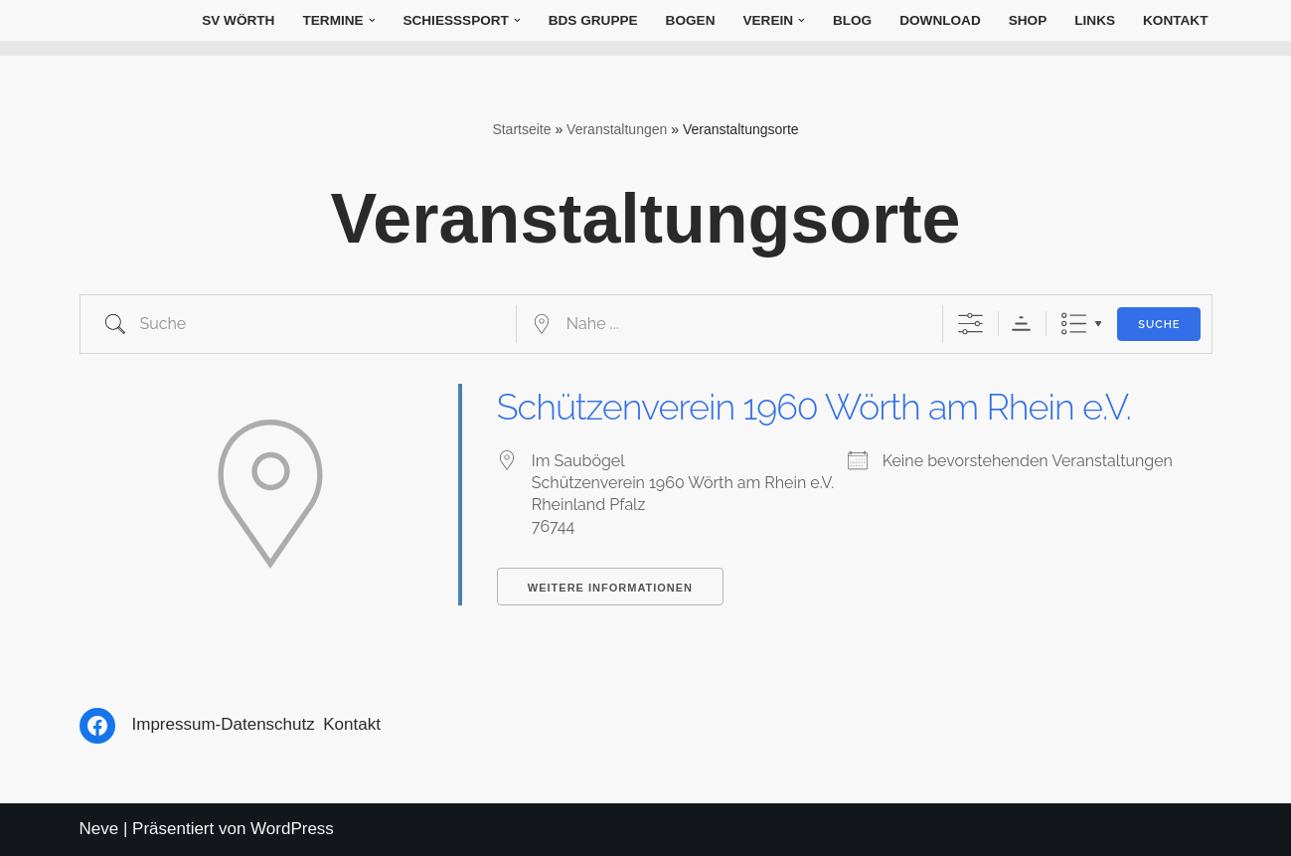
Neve (99, 828)
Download (940, 20)
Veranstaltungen (616, 129)
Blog (852, 20)
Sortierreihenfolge (1021, 323)
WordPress (292, 828)
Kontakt (1175, 20)
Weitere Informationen (610, 588)
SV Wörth (238, 20)
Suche (1159, 324)
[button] (372, 20)
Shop (1028, 20)
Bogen (691, 20)
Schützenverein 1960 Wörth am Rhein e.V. (814, 407)
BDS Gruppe (593, 20)
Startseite (521, 129)
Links (1094, 20)
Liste (1073, 323)
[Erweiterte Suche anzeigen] (970, 323)
